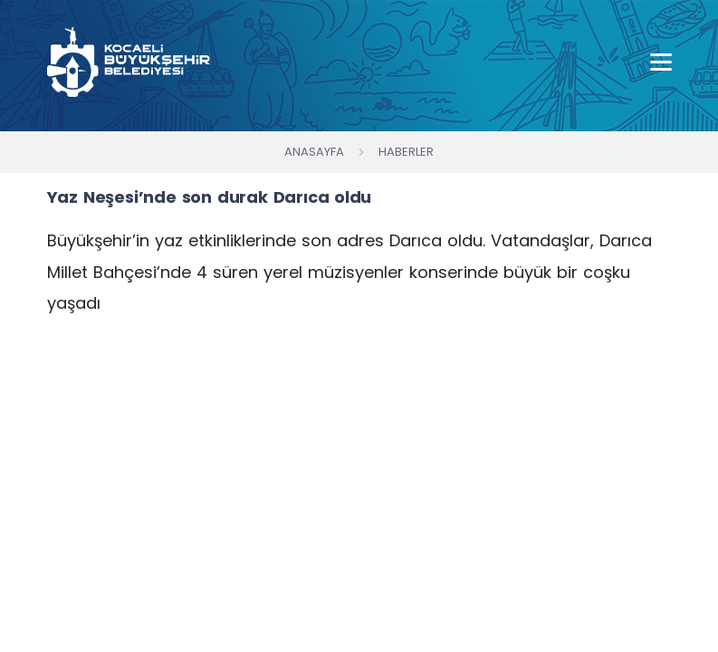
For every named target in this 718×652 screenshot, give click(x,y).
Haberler (406, 151)
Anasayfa (314, 151)
